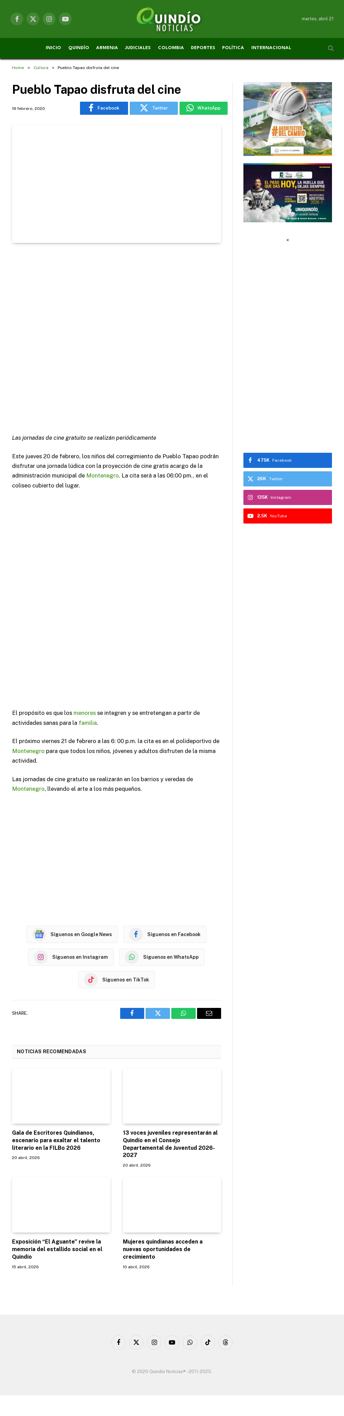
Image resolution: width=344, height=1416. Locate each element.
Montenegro (102, 475)
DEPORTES (203, 48)
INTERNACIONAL (271, 48)
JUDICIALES (138, 48)
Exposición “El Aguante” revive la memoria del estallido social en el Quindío (57, 1249)
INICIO (53, 48)
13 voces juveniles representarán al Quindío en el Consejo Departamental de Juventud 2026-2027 (170, 1144)
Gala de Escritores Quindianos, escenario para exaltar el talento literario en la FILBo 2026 (56, 1140)
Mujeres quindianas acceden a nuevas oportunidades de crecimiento (163, 1249)
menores (84, 712)
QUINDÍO (78, 48)
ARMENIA (107, 48)
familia (88, 722)
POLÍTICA (233, 48)
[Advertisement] (116, 339)
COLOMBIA (171, 48)
